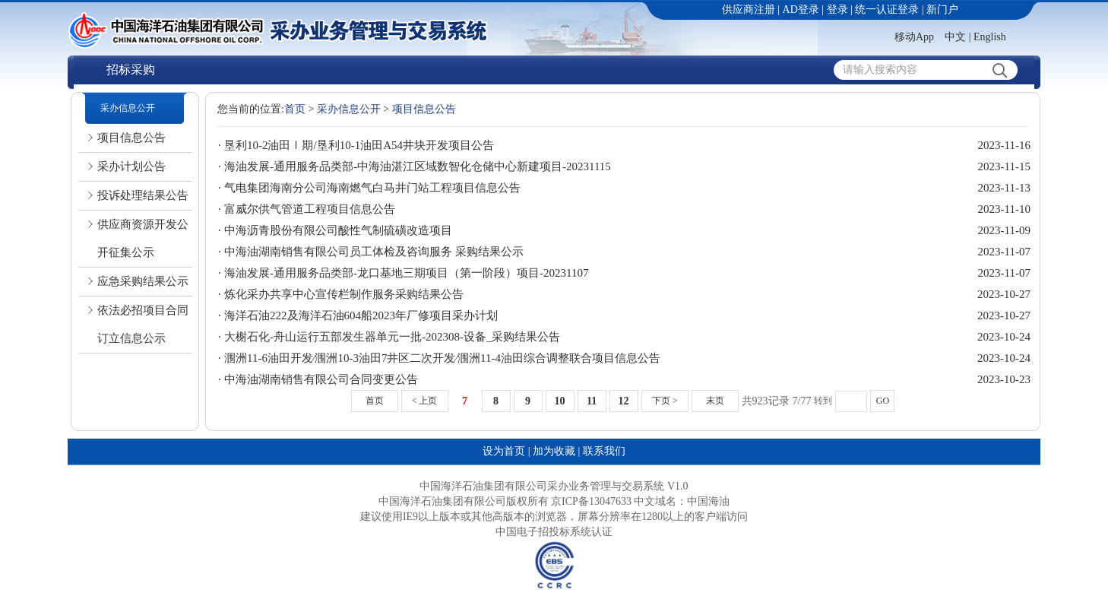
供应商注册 (748, 9)
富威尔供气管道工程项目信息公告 (309, 209)
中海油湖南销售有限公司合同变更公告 (321, 379)
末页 (715, 400)
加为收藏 (554, 451)
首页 (294, 109)
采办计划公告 (131, 166)
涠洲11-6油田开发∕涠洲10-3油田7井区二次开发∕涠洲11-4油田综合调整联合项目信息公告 (442, 358)
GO (882, 400)
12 (624, 401)
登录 (837, 9)
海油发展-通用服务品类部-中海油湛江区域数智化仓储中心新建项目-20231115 (417, 166)
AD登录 (801, 9)
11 (592, 401)
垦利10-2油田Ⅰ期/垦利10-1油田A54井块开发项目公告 (359, 145)
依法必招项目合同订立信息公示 (142, 324)
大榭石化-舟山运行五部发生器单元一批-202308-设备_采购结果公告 (392, 337)
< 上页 (425, 400)
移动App (914, 37)
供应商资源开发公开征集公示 (142, 238)
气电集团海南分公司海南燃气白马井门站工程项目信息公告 (372, 188)
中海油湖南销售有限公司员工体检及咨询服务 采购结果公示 (374, 252)
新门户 (942, 9)
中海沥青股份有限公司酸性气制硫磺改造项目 (338, 230)
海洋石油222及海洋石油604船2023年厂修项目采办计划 (361, 315)
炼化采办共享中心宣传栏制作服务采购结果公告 (344, 294)
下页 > (665, 400)
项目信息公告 (131, 138)
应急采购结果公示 (142, 281)
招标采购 (130, 69)
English (989, 37)
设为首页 (504, 451)
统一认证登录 (887, 9)
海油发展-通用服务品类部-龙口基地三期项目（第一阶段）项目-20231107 (406, 273)
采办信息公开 (127, 108)
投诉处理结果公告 (142, 195)
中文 (955, 37)
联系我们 (604, 451)
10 (560, 401)
